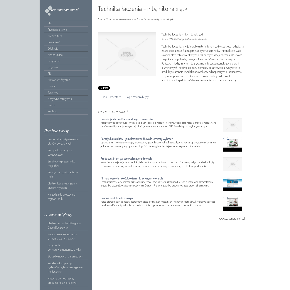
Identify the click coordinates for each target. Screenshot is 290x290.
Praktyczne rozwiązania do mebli (63, 174)
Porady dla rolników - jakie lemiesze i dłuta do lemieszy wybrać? (137, 139)
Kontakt (52, 111)
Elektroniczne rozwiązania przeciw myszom (62, 185)
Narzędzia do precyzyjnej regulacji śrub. (61, 197)
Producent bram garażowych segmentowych (126, 158)
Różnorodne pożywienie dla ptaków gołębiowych (63, 141)
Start (100, 19)
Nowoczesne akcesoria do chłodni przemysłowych (62, 236)
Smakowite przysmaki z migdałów (61, 163)
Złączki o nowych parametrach (65, 256)
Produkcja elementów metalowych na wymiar (127, 119)
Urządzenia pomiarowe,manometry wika (64, 247)
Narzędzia (125, 19)
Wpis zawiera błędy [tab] (138, 97)
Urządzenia (112, 19)
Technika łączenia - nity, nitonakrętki (153, 19)
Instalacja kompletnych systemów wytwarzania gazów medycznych (65, 267)
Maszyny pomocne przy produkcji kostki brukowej (62, 280)
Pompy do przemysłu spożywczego (60, 152)
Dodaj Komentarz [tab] (111, 97)
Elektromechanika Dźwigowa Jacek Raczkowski (64, 225)
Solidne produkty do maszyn (117, 198)
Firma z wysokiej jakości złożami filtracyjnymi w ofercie (132, 178)
